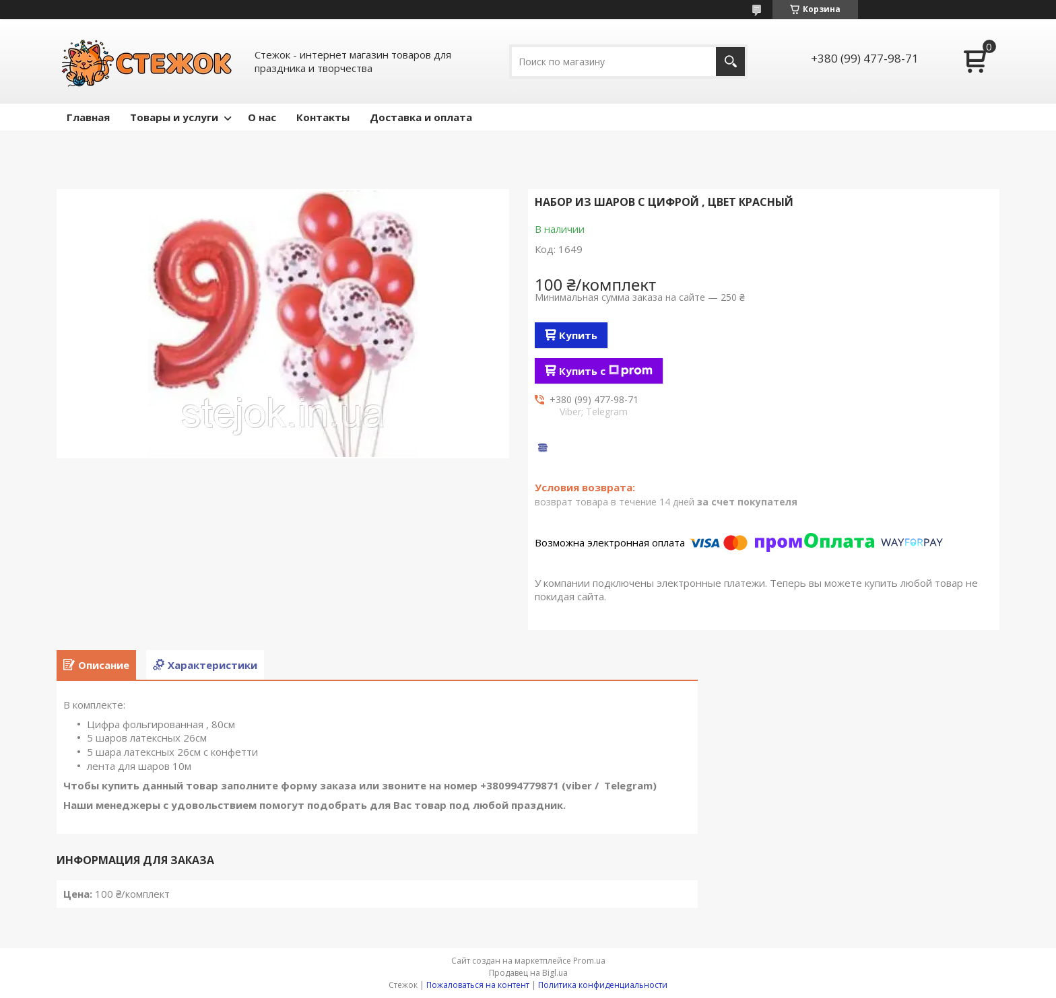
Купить (578, 335)
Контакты (323, 117)
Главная (88, 117)
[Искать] (730, 61)
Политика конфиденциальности (602, 985)
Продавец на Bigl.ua (528, 972)
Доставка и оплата (421, 117)
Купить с (606, 371)
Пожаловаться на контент (477, 985)
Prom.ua (589, 960)
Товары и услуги (174, 117)
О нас (262, 117)
